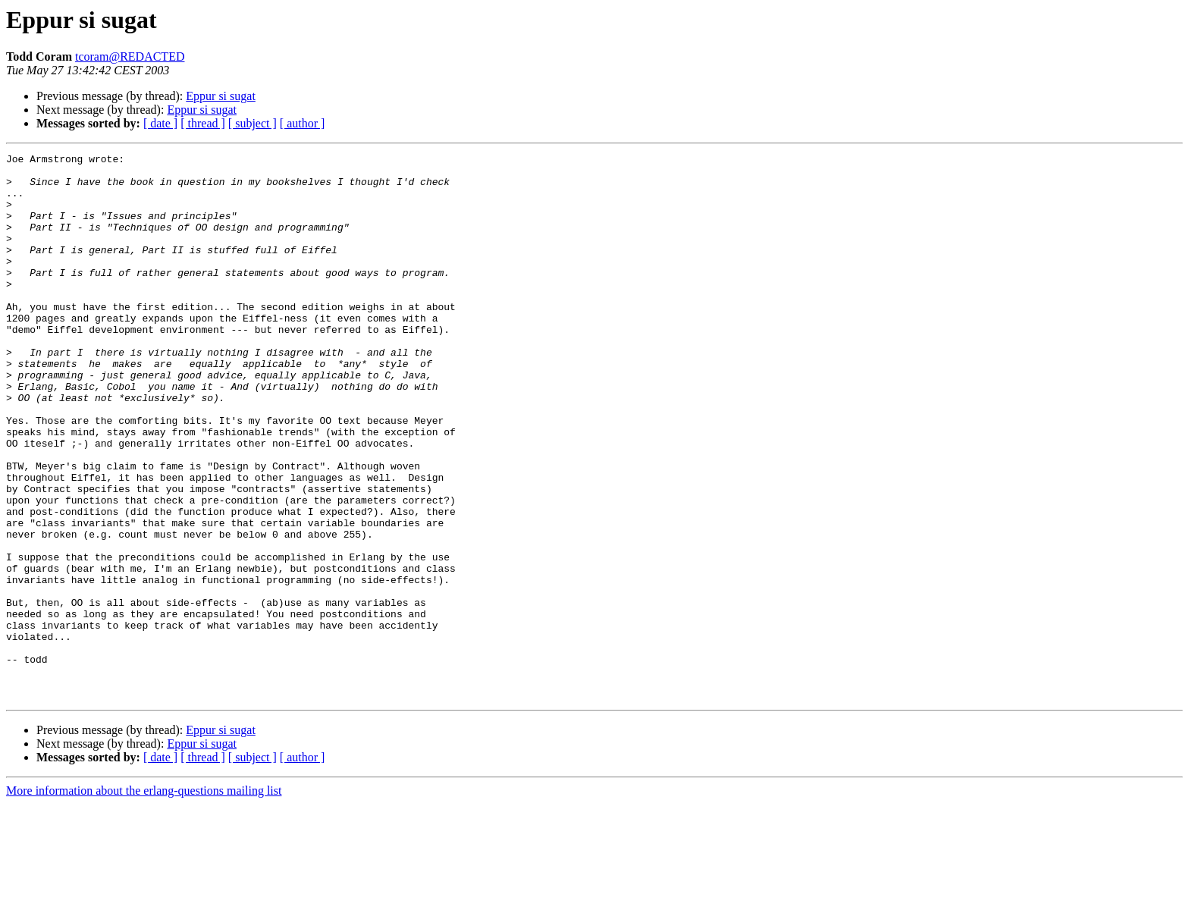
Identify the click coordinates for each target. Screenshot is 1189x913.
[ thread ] (202, 123)
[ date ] (160, 123)
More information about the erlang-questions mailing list (143, 899)
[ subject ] (252, 123)
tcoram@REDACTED (129, 56)
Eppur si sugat (221, 95)
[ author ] (302, 123)
